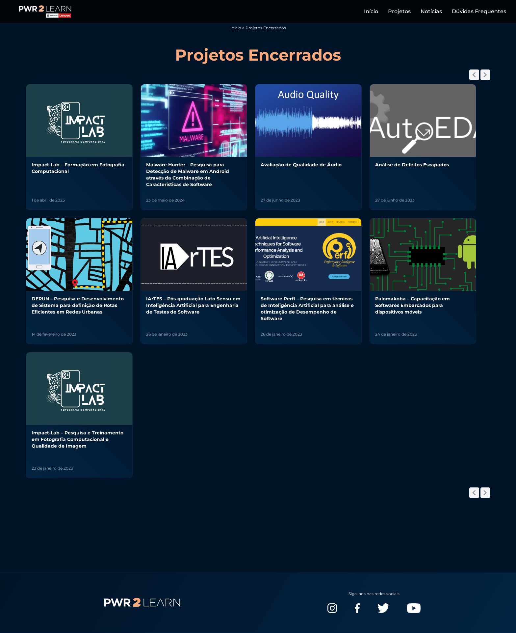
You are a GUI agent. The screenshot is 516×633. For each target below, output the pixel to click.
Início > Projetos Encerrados (258, 27)
